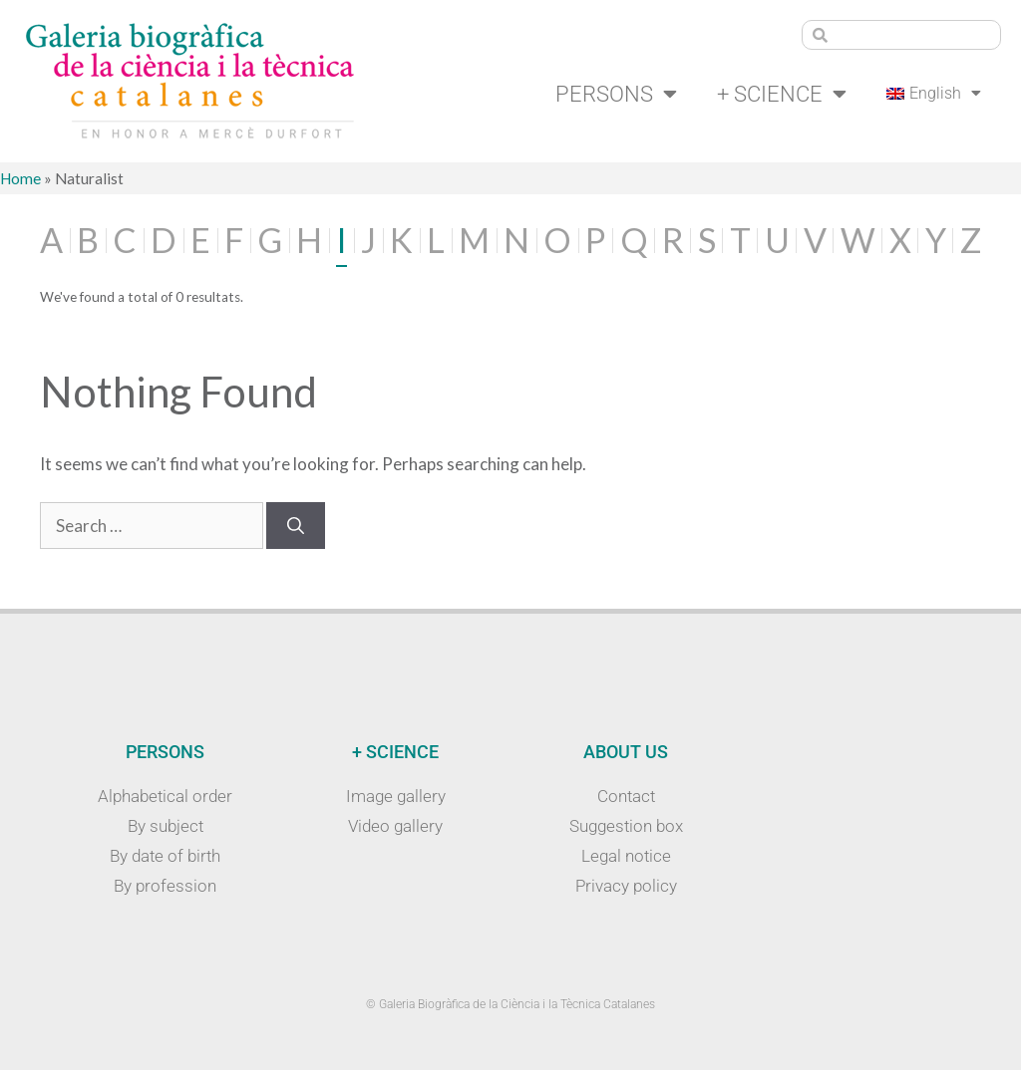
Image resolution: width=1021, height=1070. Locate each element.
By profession (165, 886)
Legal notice (626, 856)
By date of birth (165, 856)
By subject (165, 826)
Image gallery (396, 796)
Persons (616, 94)
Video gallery (395, 826)
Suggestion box (626, 826)
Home (20, 178)
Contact (626, 796)
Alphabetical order (165, 796)
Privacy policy (626, 886)
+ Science (782, 94)
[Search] (295, 526)
